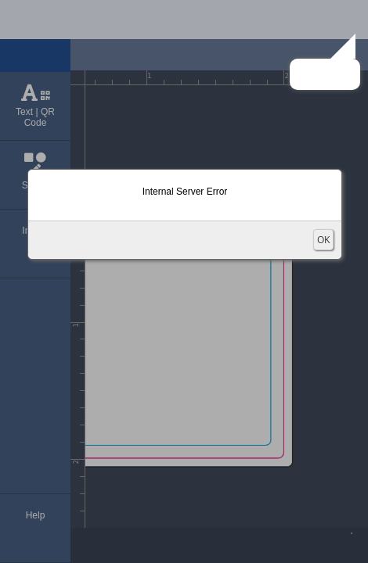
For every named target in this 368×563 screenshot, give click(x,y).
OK (323, 239)
